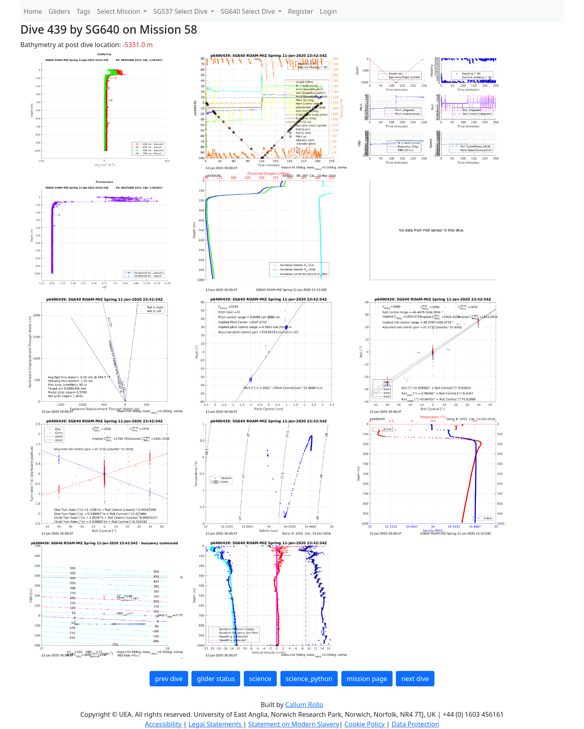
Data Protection (415, 724)
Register (300, 11)
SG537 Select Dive (181, 11)
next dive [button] (415, 678)
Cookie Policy (365, 724)
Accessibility (164, 724)
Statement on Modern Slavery (293, 724)
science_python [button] (309, 678)
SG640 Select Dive (249, 11)
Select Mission (119, 11)
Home (33, 11)
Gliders (59, 11)
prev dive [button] (168, 678)
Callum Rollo (304, 704)
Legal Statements (216, 724)
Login (328, 11)
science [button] (260, 678)
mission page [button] (367, 678)
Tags (84, 11)
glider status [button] (215, 678)
